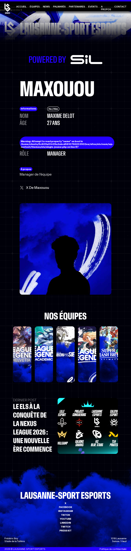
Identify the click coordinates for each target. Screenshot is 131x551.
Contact (120, 6)
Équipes (35, 6)
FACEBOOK (65, 507)
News (46, 6)
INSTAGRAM (65, 511)
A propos (106, 8)
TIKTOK (65, 515)
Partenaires (77, 6)
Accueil (21, 6)
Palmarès (59, 6)
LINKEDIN (65, 522)
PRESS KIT (65, 530)
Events (93, 6)
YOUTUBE (65, 518)
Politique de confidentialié (113, 549)
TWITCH (65, 526)
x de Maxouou (34, 187)
